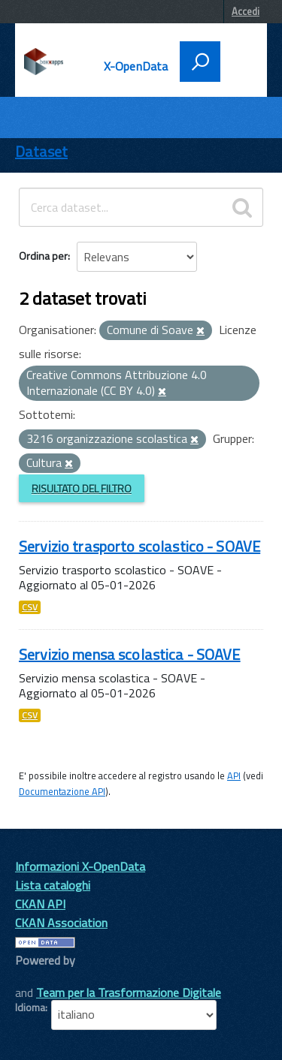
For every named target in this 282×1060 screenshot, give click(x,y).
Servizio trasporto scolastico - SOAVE (139, 546)
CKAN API (40, 904)
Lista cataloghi (52, 885)
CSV (30, 607)
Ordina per (43, 255)
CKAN (40, 977)
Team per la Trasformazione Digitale (128, 992)
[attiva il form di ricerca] (200, 61)
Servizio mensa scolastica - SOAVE (130, 654)
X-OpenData (136, 66)
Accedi (245, 11)
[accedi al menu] (238, 60)
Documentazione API (62, 791)
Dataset (41, 151)
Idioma (30, 1007)
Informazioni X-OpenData (80, 866)
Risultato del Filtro (82, 488)
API (234, 775)
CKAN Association (61, 923)
